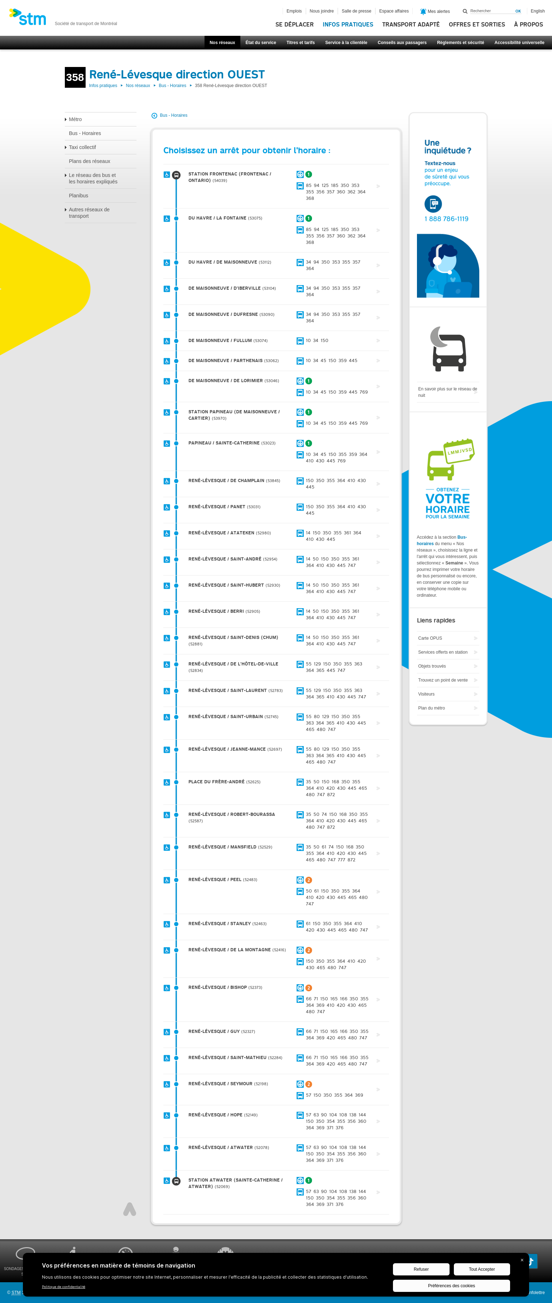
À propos (528, 24)
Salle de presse (356, 11)
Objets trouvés (432, 666)
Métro (75, 119)
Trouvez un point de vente (443, 680)
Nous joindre (322, 11)
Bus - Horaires (172, 85)
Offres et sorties (477, 24)
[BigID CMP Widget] (276, 1276)
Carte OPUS (430, 638)
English (538, 11)
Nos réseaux (222, 42)
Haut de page (129, 1209)
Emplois (294, 11)
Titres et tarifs (301, 42)
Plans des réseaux (89, 161)
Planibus (78, 195)
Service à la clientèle (346, 42)
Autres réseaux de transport (89, 213)
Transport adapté (411, 24)
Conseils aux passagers (402, 42)
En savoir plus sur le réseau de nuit (447, 392)
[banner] (63, 19)
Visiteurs (426, 694)
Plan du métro (431, 708)
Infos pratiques (348, 24)
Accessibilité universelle (519, 42)
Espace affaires (394, 11)
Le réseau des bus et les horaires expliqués (93, 178)
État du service (261, 42)
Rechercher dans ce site (465, 11)
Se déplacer (294, 24)
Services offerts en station (443, 652)
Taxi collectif (82, 147)
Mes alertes (435, 12)
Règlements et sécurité (460, 42)
